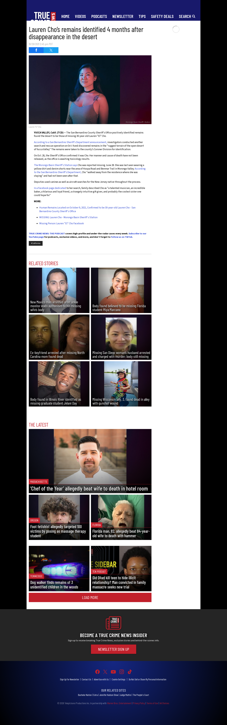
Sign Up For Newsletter (69, 679)
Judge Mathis (125, 694)
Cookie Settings (118, 679)
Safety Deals (162, 16)
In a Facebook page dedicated (50, 188)
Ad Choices (164, 703)
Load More (90, 597)
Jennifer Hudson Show (108, 694)
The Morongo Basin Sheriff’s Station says (56, 165)
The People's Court (141, 694)
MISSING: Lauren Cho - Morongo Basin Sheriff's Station (68, 217)
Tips (142, 16)
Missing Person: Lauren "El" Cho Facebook (61, 223)
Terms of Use (152, 703)
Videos (80, 16)
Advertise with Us (101, 679)
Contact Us (86, 679)
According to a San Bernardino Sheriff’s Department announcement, (70, 142)
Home (65, 16)
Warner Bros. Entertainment (119, 703)
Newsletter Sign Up (113, 649)
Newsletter (122, 16)
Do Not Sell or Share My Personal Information (147, 679)
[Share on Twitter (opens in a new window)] (51, 50)
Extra (95, 694)
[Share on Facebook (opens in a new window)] (36, 50)
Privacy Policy (139, 703)
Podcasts (99, 16)
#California (35, 243)
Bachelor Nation (85, 694)
